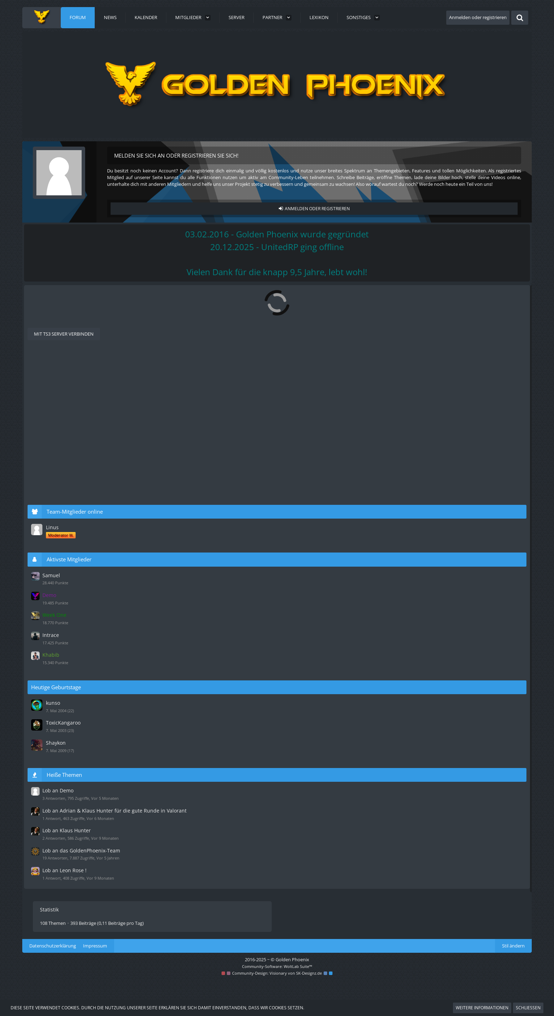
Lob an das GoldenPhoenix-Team (465, 853)
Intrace (437, 639)
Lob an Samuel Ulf (86, 429)
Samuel (349, 429)
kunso (440, 704)
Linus (439, 535)
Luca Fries (71, 658)
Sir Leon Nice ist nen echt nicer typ (108, 627)
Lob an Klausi (80, 454)
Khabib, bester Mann (90, 701)
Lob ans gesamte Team (93, 726)
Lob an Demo (80, 380)
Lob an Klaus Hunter (89, 479)
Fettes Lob (76, 800)
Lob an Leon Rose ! (87, 528)
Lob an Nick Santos (87, 825)
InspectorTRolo (76, 609)
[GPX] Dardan (74, 436)
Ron (346, 800)
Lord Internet (74, 584)
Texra (67, 708)
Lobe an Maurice (84, 603)
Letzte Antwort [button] (66, 363)
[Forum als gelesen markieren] (375, 297)
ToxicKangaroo (449, 723)
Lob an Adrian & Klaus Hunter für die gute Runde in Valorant (142, 405)
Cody (67, 856)
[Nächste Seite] (101, 344)
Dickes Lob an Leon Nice (94, 751)
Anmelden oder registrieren (478, 17)
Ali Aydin (70, 386)
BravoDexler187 (77, 411)
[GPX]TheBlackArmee (81, 807)
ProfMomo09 (356, 652)
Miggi (67, 535)
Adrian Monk (355, 405)
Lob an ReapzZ (81, 652)
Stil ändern (513, 981)
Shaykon (443, 742)
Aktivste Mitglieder (456, 566)
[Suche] (519, 18)
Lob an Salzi (78, 776)
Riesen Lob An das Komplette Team (109, 677)
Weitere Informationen (482, 1008)
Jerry (346, 850)
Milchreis (351, 479)
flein (66, 634)
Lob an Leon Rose (85, 504)
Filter (379, 363)
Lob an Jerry (78, 850)
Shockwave (72, 782)
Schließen (528, 1008)
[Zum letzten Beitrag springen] (332, 383)
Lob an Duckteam (85, 578)
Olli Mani (70, 683)
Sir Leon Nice (355, 504)
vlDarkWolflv (355, 454)
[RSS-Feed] (384, 297)
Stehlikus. (352, 380)
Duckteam (71, 460)
